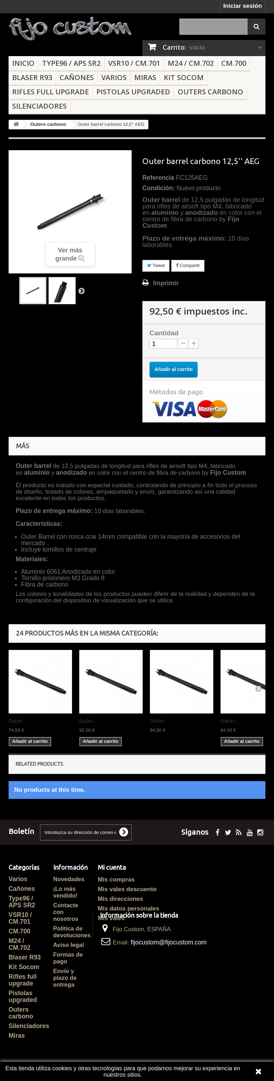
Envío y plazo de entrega (65, 978)
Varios (114, 77)
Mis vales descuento (127, 889)
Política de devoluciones (72, 931)
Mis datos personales (128, 908)
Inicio (23, 63)
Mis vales (111, 918)
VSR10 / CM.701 (134, 63)
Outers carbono (210, 92)
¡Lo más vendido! (65, 892)
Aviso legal (68, 945)
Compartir (188, 265)
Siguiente (81, 290)
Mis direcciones (120, 898)
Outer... (17, 721)
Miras (145, 77)
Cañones (77, 77)
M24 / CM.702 (191, 63)
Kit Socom (184, 77)
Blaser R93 (32, 77)
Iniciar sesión (242, 6)
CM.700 (233, 63)
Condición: (158, 188)
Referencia (158, 177)
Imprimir (166, 283)
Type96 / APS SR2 (71, 63)
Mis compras (116, 879)
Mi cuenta (112, 867)
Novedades (69, 879)
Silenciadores (39, 106)
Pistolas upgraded (133, 92)
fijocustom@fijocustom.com (169, 974)
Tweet (156, 265)
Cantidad (164, 333)
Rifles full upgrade (50, 92)
